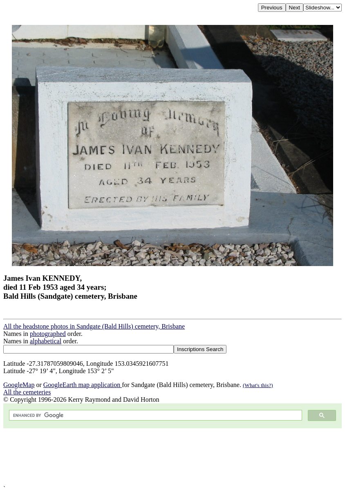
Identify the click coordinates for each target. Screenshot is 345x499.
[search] (154, 415)
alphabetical (45, 341)
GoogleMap (18, 384)
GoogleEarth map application (82, 384)
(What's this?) (258, 385)
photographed (48, 333)
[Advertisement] (172, 456)
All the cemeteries (27, 392)
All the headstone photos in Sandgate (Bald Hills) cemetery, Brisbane (94, 326)
